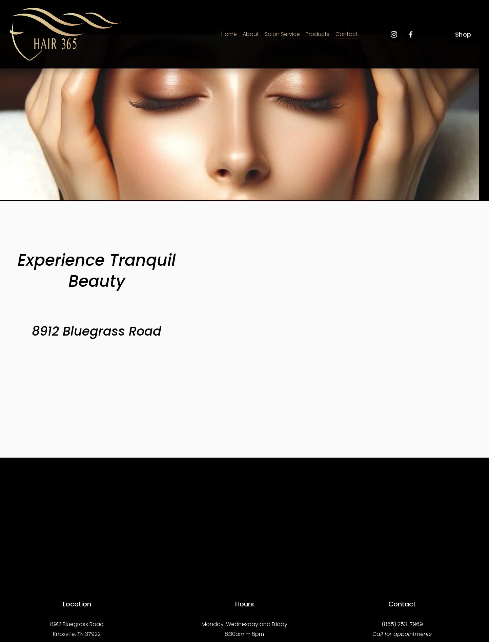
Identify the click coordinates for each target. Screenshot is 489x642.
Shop (463, 34)
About (251, 34)
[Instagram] (394, 34)
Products (317, 34)
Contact (346, 34)
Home (229, 34)
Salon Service (282, 34)
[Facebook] (411, 34)
